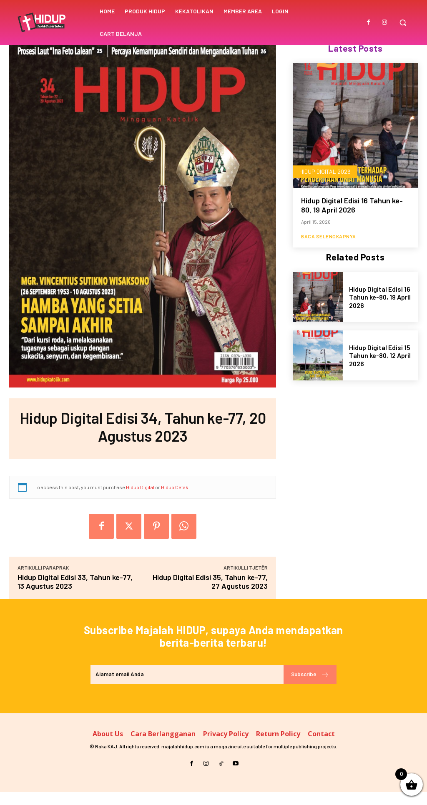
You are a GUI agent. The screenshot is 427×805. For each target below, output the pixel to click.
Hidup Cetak (174, 487)
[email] (184, 686)
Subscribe (307, 686)
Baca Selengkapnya (328, 236)
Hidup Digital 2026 (325, 171)
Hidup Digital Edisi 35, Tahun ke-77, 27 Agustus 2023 (210, 581)
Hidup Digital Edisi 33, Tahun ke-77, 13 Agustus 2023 (75, 581)
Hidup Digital (140, 487)
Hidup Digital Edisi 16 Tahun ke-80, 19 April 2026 (352, 205)
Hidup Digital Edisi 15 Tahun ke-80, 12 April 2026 (380, 356)
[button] (402, 22)
